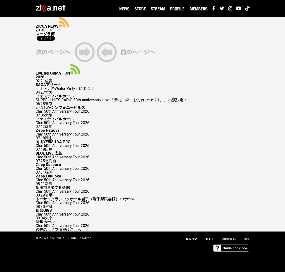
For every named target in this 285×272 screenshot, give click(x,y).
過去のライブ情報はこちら (58, 230)
